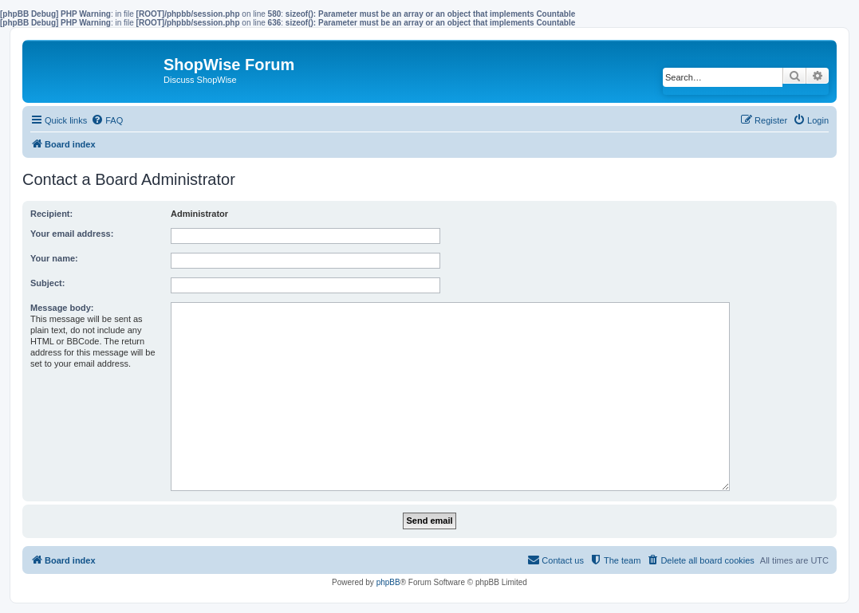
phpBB (388, 582)
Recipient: (51, 213)
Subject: (47, 283)
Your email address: (71, 233)
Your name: (54, 258)
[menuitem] (107, 120)
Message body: (61, 307)
